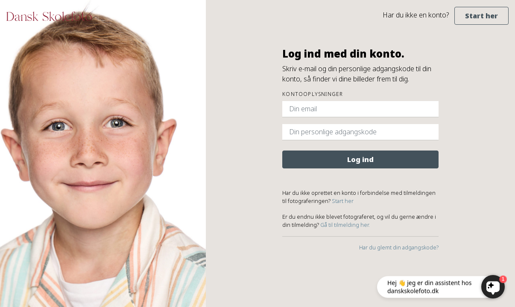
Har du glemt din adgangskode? (399, 247)
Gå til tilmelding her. (345, 225)
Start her (481, 15)
